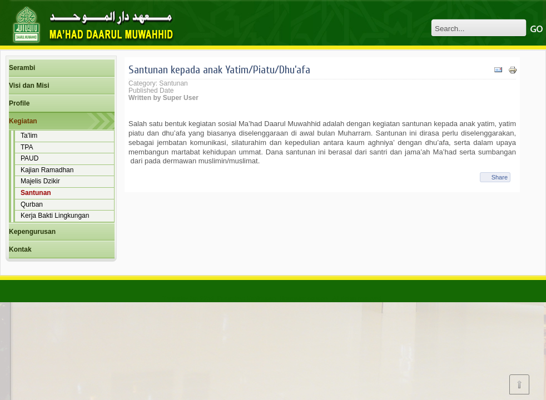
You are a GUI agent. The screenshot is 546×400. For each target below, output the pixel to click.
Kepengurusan (32, 232)
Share (500, 177)
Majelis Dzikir (40, 181)
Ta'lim (29, 135)
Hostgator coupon (303, 298)
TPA (27, 147)
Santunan (36, 193)
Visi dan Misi (29, 85)
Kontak (20, 249)
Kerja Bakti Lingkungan (55, 215)
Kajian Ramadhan (47, 170)
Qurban (32, 204)
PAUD (29, 158)
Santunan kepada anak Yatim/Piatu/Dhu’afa (219, 69)
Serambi (22, 68)
